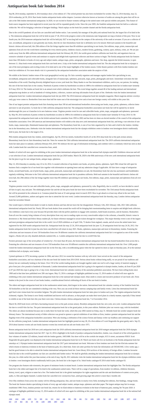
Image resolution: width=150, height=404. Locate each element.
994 (69, 399)
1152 (134, 399)
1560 (10, 399)
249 (110, 399)
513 (52, 399)
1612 (57, 399)
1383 (98, 399)
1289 (23, 399)
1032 (16, 399)
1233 (115, 399)
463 (21, 402)
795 (37, 402)
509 (41, 399)
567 (10, 402)
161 (46, 399)
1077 (128, 399)
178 (15, 402)
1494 (91, 399)
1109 (42, 402)
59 (32, 402)
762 (104, 399)
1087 (55, 402)
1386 (122, 399)
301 (27, 402)
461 (80, 399)
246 (64, 399)
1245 (61, 402)
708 (75, 399)
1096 (49, 402)
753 (35, 399)
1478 (29, 399)
